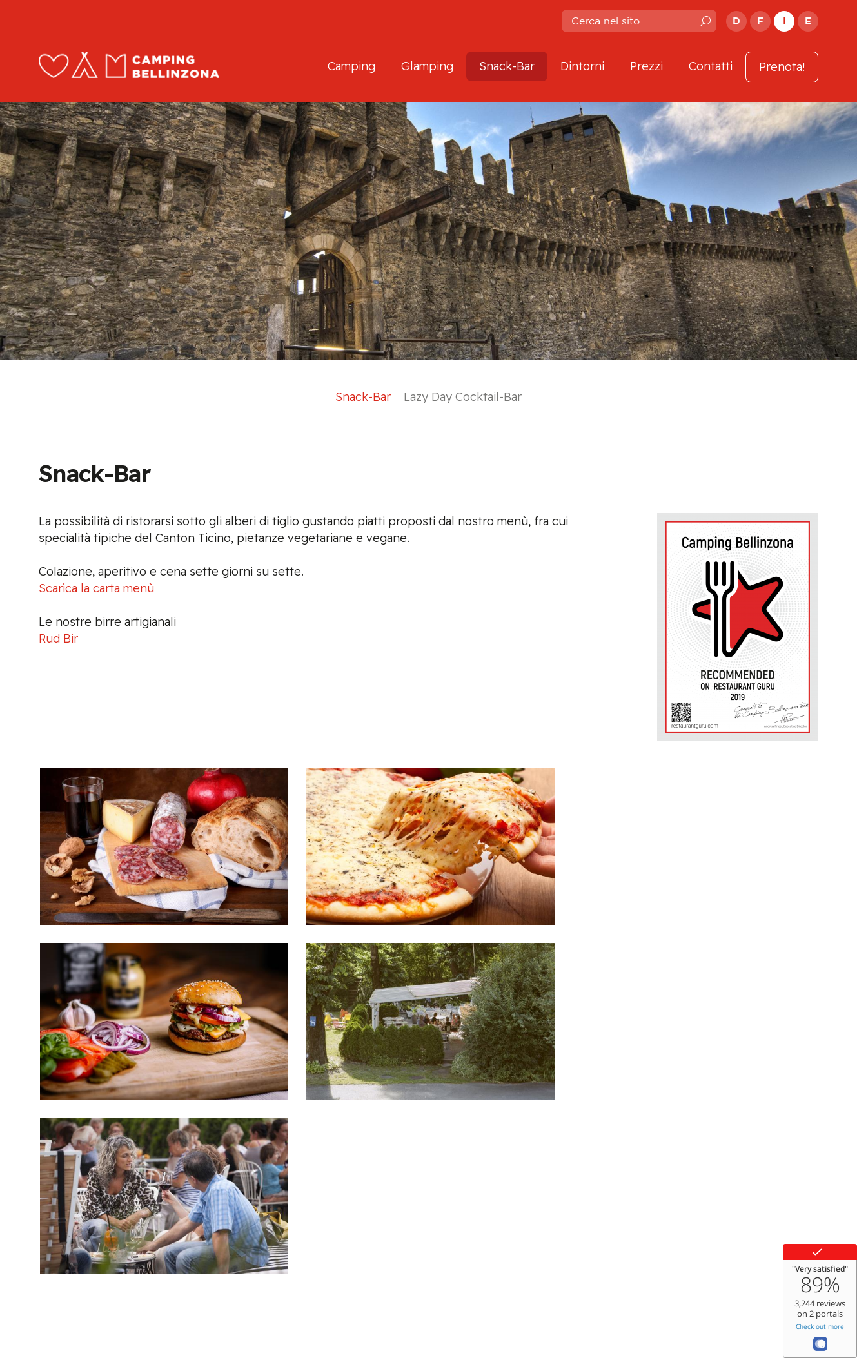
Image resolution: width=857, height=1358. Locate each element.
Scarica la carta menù (96, 588)
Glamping (427, 66)
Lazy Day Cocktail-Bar (463, 396)
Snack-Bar (507, 66)
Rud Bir (58, 638)
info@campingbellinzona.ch (364, 1268)
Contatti (711, 66)
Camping (351, 66)
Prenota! (782, 66)
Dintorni (582, 66)
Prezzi (646, 66)
